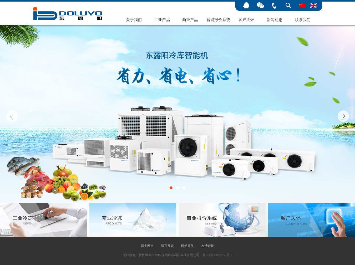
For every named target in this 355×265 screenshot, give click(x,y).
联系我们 (303, 20)
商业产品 (190, 20)
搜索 (288, 5)
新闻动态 (274, 20)
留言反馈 (167, 246)
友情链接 (207, 246)
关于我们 (134, 20)
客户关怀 (246, 20)
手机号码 (274, 5)
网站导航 (187, 246)
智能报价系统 (218, 20)
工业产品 (162, 20)
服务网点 (147, 246)
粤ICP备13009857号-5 (217, 255)
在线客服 (246, 5)
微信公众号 (260, 5)
